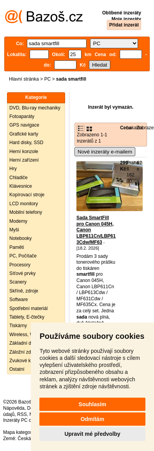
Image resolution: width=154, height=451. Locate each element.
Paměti (16, 247)
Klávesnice (20, 186)
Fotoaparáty (21, 116)
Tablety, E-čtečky (26, 317)
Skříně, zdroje (23, 291)
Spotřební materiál (28, 308)
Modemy (18, 221)
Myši (14, 230)
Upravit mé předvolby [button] (92, 434)
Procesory (19, 265)
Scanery (18, 282)
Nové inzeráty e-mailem (105, 152)
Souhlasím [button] (92, 404)
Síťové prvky (22, 273)
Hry (13, 168)
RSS (22, 414)
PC (47, 79)
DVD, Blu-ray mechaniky (34, 108)
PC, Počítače (23, 256)
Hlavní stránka (24, 79)
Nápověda (14, 408)
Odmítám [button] (92, 419)
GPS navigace (24, 125)
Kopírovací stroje (26, 194)
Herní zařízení (24, 160)
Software (18, 299)
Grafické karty (23, 134)
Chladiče (18, 177)
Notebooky (20, 238)
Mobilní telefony (25, 212)
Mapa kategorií (18, 432)
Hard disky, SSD (26, 142)
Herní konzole (23, 151)
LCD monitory (23, 203)
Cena (125, 127)
